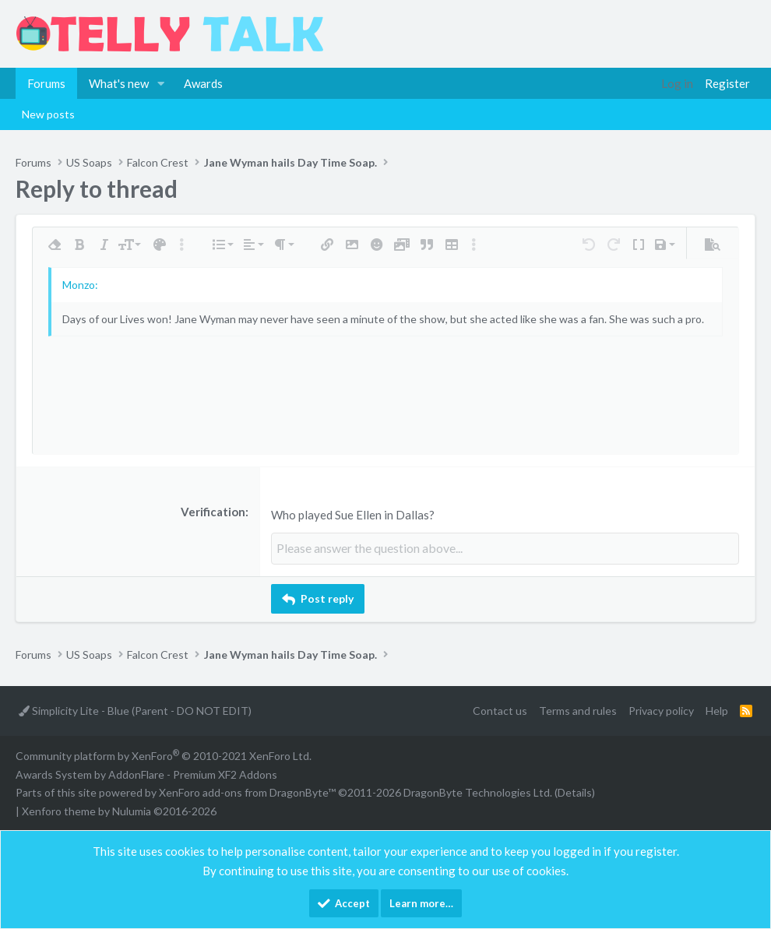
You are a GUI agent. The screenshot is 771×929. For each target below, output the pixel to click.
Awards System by (146, 772)
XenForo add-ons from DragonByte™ (247, 791)
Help (717, 709)
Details (575, 791)
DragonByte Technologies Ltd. (477, 791)
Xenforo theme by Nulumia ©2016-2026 (119, 810)
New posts (48, 114)
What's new (119, 83)
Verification (213, 512)
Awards (203, 83)
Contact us (500, 709)
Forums (46, 83)
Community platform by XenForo (164, 754)
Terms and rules (578, 709)
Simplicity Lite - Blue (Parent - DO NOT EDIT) (135, 709)
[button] (161, 83)
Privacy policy (661, 709)
